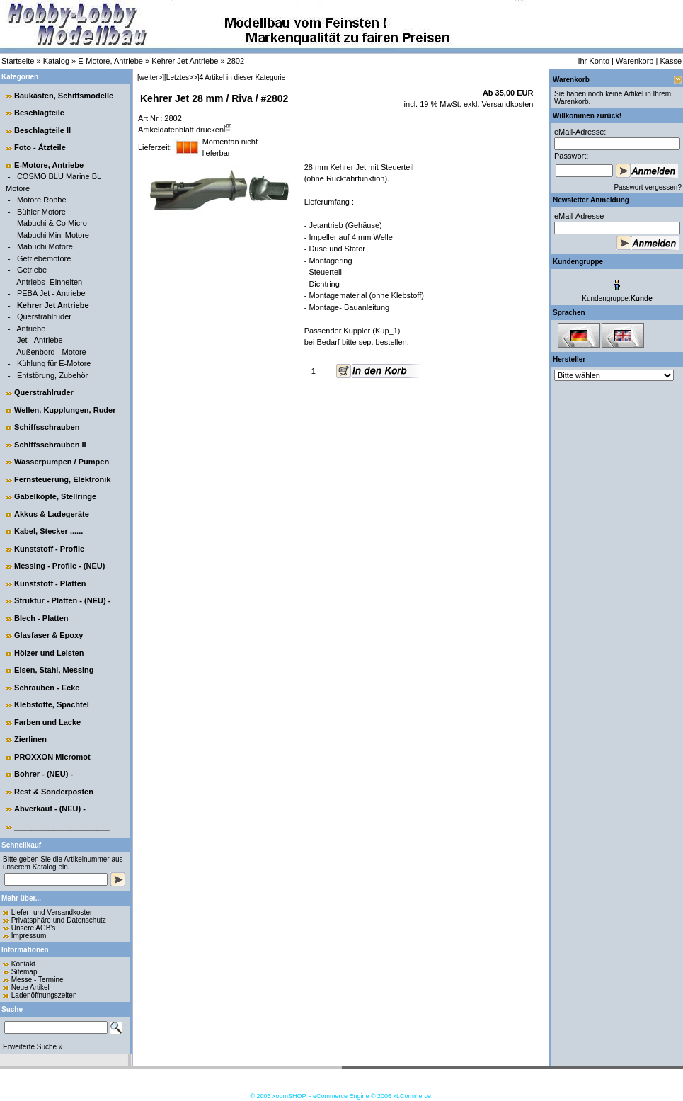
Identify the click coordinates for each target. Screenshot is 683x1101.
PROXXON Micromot (52, 757)
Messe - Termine (37, 979)
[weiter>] (150, 77)
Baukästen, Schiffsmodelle (63, 95)
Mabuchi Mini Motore (53, 235)
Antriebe (30, 328)
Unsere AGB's (33, 928)
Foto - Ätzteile (40, 147)
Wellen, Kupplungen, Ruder (64, 410)
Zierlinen (30, 739)
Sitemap (24, 972)
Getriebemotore (44, 258)
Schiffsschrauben (46, 427)
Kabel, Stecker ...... (48, 531)
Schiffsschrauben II (50, 444)
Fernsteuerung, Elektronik (62, 479)
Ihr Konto (593, 61)
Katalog (56, 61)
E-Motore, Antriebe (110, 61)
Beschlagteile (39, 112)
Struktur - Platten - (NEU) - (62, 600)
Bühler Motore (41, 211)
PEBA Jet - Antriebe (51, 293)
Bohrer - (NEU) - (43, 774)
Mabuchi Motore (45, 246)
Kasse (671, 61)
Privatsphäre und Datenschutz (58, 920)
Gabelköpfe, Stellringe (55, 496)
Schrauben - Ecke (46, 687)
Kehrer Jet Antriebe (184, 61)
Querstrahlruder (44, 316)
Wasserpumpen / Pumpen (61, 461)
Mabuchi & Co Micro (52, 223)
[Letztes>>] (181, 77)
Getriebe (32, 270)
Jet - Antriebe (40, 340)
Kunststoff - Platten (50, 583)
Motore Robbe (42, 199)
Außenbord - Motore (51, 352)
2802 (235, 61)
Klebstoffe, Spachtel (51, 704)
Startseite (17, 61)
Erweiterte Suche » (33, 1047)
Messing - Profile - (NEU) (59, 565)
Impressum (28, 936)
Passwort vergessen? (648, 187)
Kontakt (23, 964)
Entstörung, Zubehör (52, 375)
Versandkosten (507, 104)
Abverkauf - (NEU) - (50, 808)
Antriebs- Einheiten (49, 282)
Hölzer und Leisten (49, 653)
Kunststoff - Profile (49, 548)
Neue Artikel (30, 987)
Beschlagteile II (42, 130)
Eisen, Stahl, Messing (53, 670)
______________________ (62, 826)
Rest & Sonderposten (53, 791)
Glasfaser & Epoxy (48, 635)
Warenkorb (634, 61)
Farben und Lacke (47, 722)
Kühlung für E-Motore (54, 363)
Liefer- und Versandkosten (52, 912)
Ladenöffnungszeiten (44, 995)
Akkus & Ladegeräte (51, 514)
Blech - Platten (41, 618)
